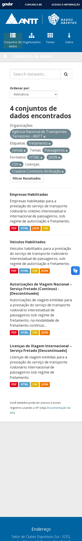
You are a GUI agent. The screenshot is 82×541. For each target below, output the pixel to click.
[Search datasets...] (35, 74)
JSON (35, 228)
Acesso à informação (66, 4)
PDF (14, 228)
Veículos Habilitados (27, 242)
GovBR (7, 4)
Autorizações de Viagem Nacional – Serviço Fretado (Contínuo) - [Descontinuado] (41, 289)
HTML (24, 228)
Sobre (69, 38)
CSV (45, 228)
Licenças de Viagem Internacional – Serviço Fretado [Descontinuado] (41, 348)
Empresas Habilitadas (29, 194)
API (37, 408)
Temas (50, 38)
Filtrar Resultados (27, 178)
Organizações (31, 38)
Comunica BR (33, 4)
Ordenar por (19, 88)
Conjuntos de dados (12, 40)
